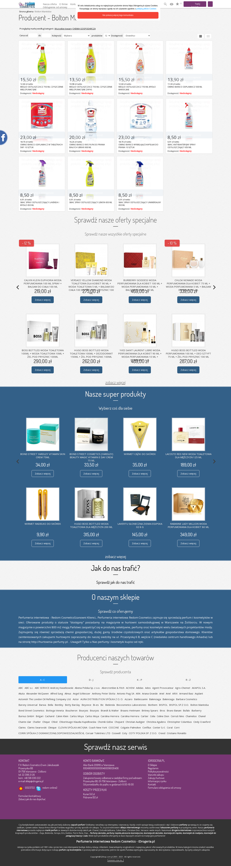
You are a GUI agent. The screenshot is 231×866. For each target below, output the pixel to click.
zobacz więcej (115, 382)
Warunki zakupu (156, 774)
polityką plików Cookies (146, 9)
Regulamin (153, 768)
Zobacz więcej (43, 299)
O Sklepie (152, 765)
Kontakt (152, 784)
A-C (42, 679)
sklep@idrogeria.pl (34, 781)
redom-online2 (49, 787)
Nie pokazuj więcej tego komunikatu (117, 15)
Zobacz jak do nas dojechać (32, 799)
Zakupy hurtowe (156, 778)
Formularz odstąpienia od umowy (164, 787)
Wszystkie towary (63, 28)
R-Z (188, 679)
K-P (140, 679)
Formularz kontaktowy (29, 796)
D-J (91, 679)
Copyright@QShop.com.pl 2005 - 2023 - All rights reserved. (115, 856)
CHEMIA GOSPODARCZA (84, 28)
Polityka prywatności (158, 771)
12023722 (30, 787)
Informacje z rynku (157, 781)
